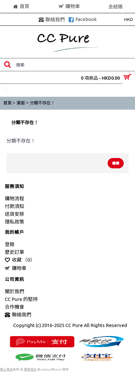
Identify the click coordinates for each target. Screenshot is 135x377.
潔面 (20, 103)
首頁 (7, 103)
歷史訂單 (14, 252)
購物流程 (14, 198)
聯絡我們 (18, 315)
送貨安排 (14, 214)
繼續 (115, 163)
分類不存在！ (42, 103)
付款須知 (14, 206)
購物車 (15, 268)
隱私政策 (14, 221)
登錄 (9, 244)
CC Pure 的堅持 (21, 299)
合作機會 (14, 307)
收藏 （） (20, 260)
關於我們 (14, 291)
